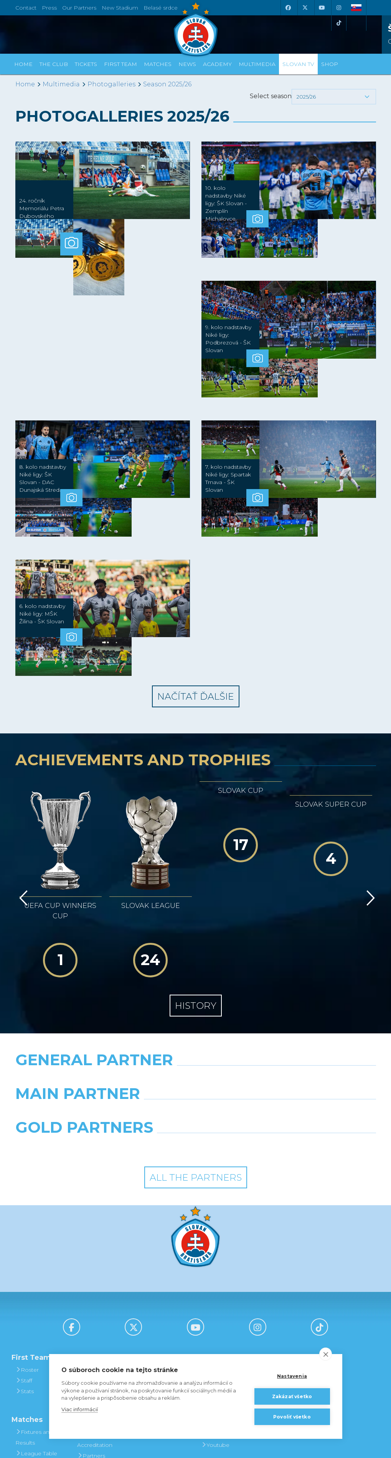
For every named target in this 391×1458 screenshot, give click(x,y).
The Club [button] (54, 64)
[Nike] (195, 992)
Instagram (217, 1336)
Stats (24, 1303)
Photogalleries (111, 84)
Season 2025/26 (167, 84)
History (195, 918)
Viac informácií (79, 1409)
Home (25, 84)
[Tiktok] (338, 23)
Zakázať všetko (292, 1396)
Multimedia (61, 84)
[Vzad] (22, 849)
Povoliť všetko (292, 1417)
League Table (36, 1365)
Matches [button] (158, 64)
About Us (92, 1325)
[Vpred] (369, 849)
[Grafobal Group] (242, 1059)
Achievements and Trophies (99, 1298)
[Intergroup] (149, 1059)
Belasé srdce (161, 7)
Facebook (217, 1325)
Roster (27, 1282)
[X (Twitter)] (305, 7)
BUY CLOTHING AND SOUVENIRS (287, 1288)
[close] (325, 1354)
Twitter (212, 1346)
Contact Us (94, 1336)
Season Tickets (161, 1303)
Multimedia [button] (257, 64)
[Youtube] (322, 7)
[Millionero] (257, 1026)
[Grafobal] (133, 1026)
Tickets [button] (86, 64)
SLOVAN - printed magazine (224, 1309)
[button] (334, 96)
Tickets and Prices (156, 1288)
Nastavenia (292, 1376)
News (187, 64)
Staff (23, 1293)
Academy (217, 64)
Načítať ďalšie (195, 696)
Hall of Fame (97, 1314)
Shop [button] (329, 64)
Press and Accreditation (94, 1352)
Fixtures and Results (34, 1350)
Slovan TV (298, 64)
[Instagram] (338, 7)
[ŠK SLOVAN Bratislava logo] (196, 29)
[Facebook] (288, 7)
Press (49, 7)
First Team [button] (120, 64)
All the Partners (196, 1090)
